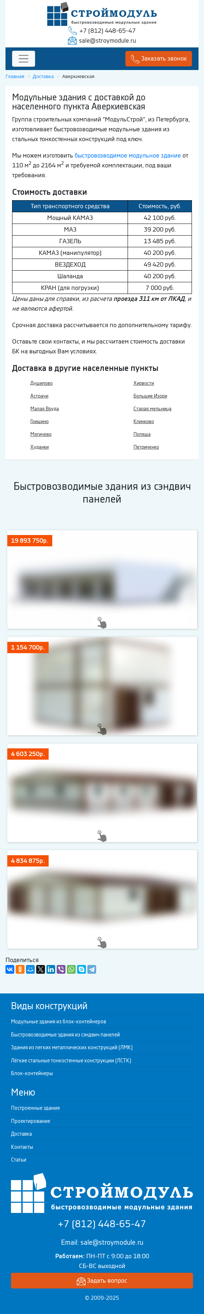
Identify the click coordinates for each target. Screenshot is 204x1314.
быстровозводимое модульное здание (128, 155)
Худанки (39, 447)
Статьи (18, 1159)
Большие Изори (150, 396)
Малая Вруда (44, 409)
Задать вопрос (102, 1281)
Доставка (21, 1134)
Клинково (143, 421)
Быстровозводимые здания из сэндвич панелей (65, 1034)
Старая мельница (152, 409)
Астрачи (39, 396)
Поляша (142, 434)
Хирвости (143, 383)
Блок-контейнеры (32, 1073)
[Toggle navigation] (23, 59)
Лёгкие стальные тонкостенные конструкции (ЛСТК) (71, 1060)
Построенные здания (35, 1108)
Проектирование (30, 1121)
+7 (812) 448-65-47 (107, 31)
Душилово (41, 383)
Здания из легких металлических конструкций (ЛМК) (72, 1047)
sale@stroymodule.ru (107, 40)
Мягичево (41, 434)
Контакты (22, 1147)
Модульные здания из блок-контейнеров (58, 1021)
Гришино (39, 421)
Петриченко (146, 447)
